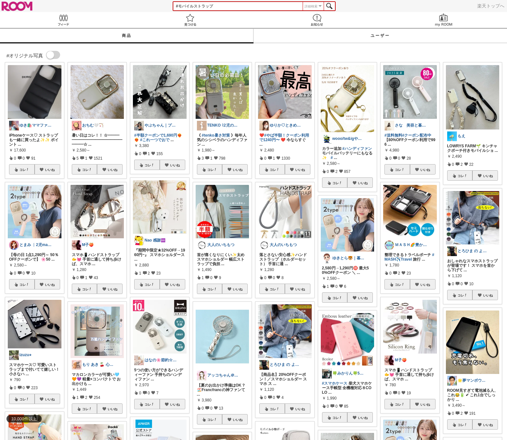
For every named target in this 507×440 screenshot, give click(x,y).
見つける (190, 20)
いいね (50, 169)
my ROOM (443, 20)
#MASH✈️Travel (409, 257)
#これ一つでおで (154, 140)
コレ (24, 169)
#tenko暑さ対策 (216, 135)
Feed (63, 20)
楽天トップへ (490, 5)
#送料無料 (393, 135)
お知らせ (316, 20)
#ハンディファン (357, 148)
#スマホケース (335, 383)
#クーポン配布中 (417, 135)
